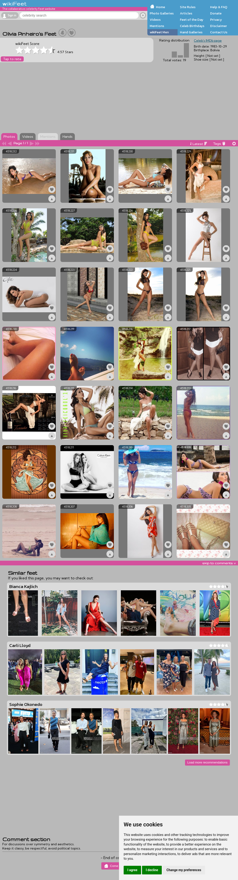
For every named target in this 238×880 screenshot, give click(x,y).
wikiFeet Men (159, 32)
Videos (155, 19)
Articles (186, 13)
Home (160, 7)
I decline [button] (152, 870)
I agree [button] (132, 870)
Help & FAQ (218, 7)
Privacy (216, 19)
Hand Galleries (191, 32)
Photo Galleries (162, 13)
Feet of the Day (191, 19)
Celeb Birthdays (192, 25)
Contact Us (218, 32)
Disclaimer (218, 25)
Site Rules (187, 7)
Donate (215, 13)
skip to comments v (219, 563)
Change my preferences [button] (183, 870)
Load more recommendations (207, 762)
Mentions (157, 25)
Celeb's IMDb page (208, 40)
